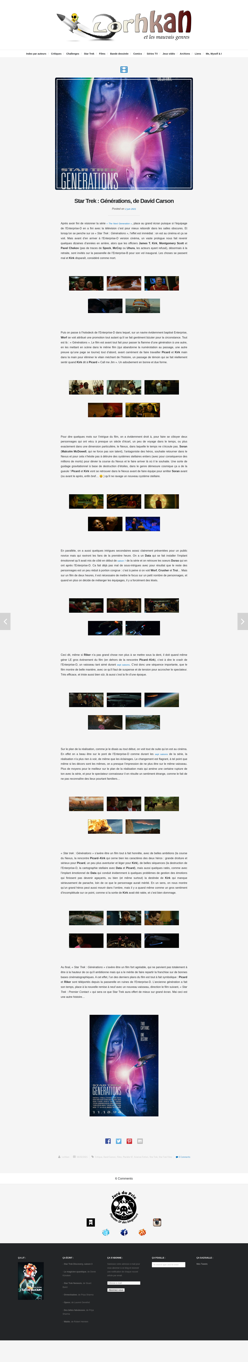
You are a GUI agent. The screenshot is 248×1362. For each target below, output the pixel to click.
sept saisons (123, 677)
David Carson (106, 1170)
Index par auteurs (36, 53)
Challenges (72, 53)
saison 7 (123, 573)
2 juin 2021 (130, 221)
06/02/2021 (76, 1170)
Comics (137, 53)
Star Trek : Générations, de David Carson (124, 207)
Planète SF (126, 1170)
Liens (198, 53)
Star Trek (89, 53)
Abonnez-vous (116, 1311)
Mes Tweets (202, 1285)
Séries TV (152, 53)
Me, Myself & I (214, 53)
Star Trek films (169, 1170)
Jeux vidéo (169, 53)
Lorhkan (59, 1170)
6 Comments (189, 1170)
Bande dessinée (119, 53)
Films (102, 53)
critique (95, 1170)
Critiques (56, 53)
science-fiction (141, 1170)
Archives (185, 53)
